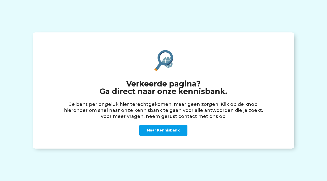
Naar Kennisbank (163, 130)
